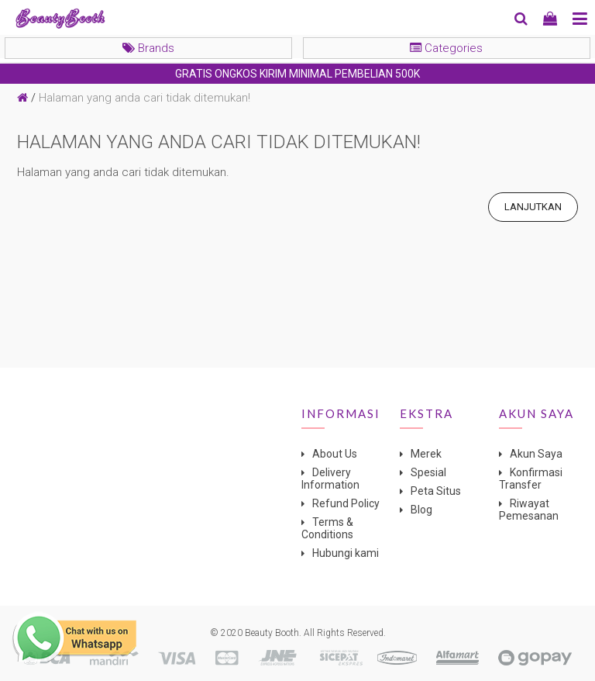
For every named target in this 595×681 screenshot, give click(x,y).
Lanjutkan (533, 207)
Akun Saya (536, 454)
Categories (446, 48)
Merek (426, 454)
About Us (334, 454)
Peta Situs (436, 491)
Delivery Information (330, 478)
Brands (148, 48)
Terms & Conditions (327, 528)
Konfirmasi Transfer (530, 478)
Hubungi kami (345, 553)
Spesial (428, 472)
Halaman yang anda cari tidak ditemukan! (144, 98)
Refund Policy (346, 503)
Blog (421, 509)
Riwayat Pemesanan (529, 509)
